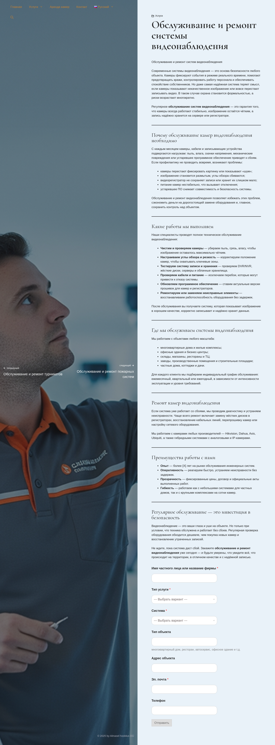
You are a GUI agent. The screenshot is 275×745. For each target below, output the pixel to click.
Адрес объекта (163, 658)
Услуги (37, 7)
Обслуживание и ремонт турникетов (33, 374)
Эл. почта (160, 679)
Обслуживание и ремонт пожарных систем (105, 374)
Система (159, 610)
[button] (12, 17)
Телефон (158, 700)
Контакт (81, 7)
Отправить (161, 722)
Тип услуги (161, 589)
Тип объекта (161, 632)
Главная (16, 7)
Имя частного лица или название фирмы (185, 568)
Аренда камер (59, 7)
